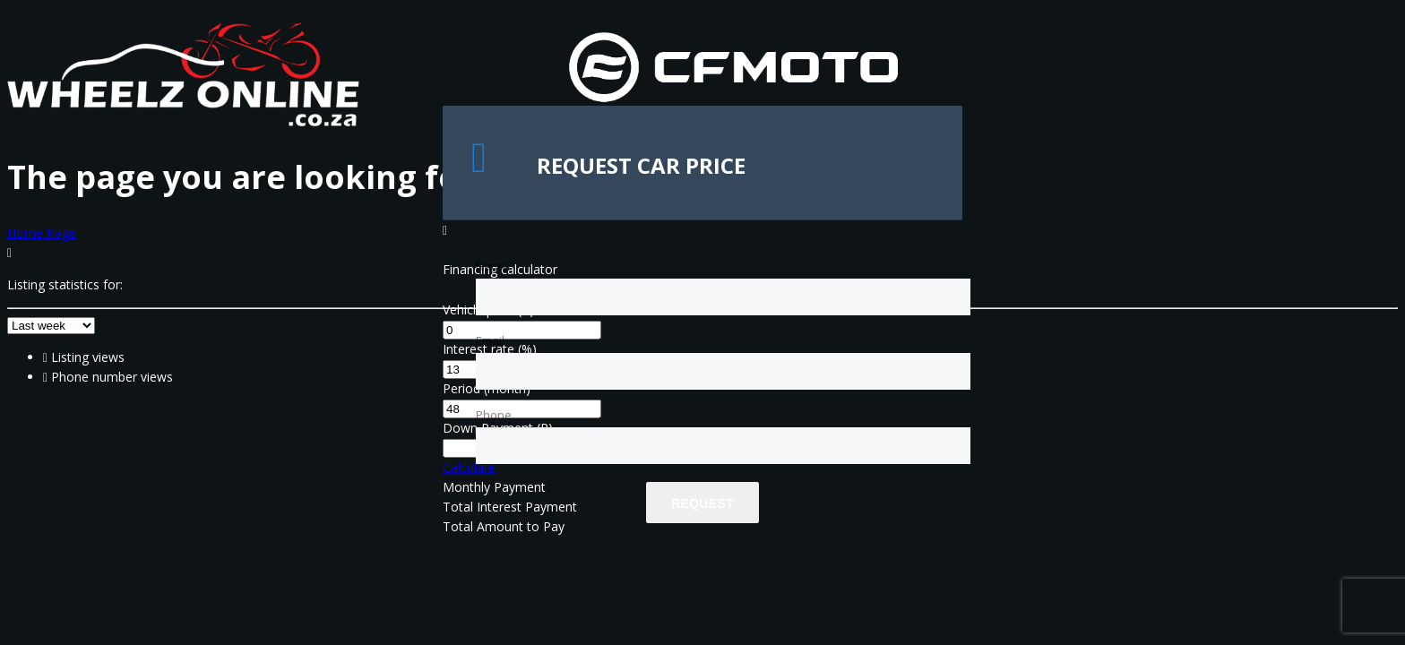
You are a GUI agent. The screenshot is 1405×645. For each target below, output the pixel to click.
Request (702, 503)
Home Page (41, 232)
